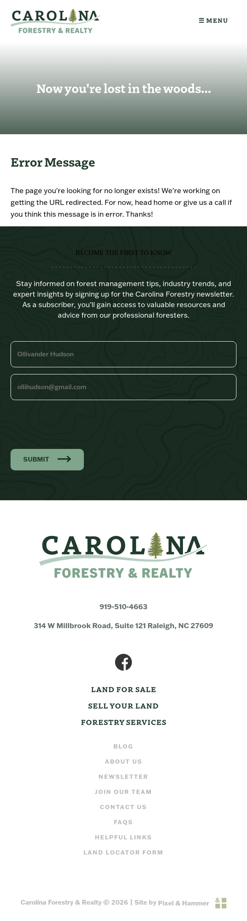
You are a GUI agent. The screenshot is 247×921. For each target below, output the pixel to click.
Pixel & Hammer (183, 903)
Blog (123, 746)
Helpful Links (123, 837)
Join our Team (123, 792)
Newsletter (123, 776)
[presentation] (75, 423)
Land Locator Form (123, 852)
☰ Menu (213, 20)
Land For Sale (123, 689)
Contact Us (123, 807)
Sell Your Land (123, 705)
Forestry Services (123, 722)
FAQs (123, 822)
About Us (123, 761)
